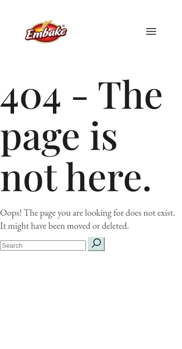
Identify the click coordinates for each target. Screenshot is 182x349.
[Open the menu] (151, 31)
